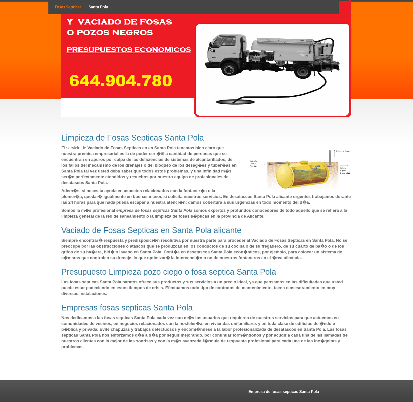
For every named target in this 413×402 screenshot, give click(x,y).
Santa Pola (98, 7)
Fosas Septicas (68, 7)
